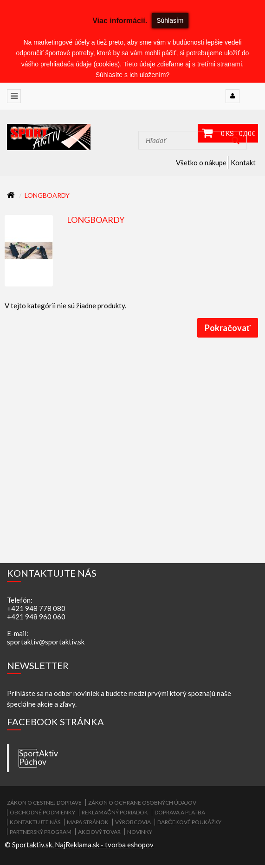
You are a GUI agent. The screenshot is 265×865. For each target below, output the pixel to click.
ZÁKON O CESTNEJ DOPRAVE (44, 802)
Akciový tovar (99, 831)
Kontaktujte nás (35, 822)
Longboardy (47, 195)
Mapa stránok (88, 822)
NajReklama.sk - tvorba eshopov (104, 844)
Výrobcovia (133, 822)
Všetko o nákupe (201, 162)
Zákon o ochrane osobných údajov (142, 802)
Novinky (139, 831)
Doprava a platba (180, 812)
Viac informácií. (119, 21)
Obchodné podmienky (42, 812)
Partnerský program (40, 831)
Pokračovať (228, 328)
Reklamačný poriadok (115, 812)
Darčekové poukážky (189, 822)
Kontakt (243, 162)
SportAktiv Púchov (28, 758)
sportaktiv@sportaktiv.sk (45, 641)
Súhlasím (169, 20)
